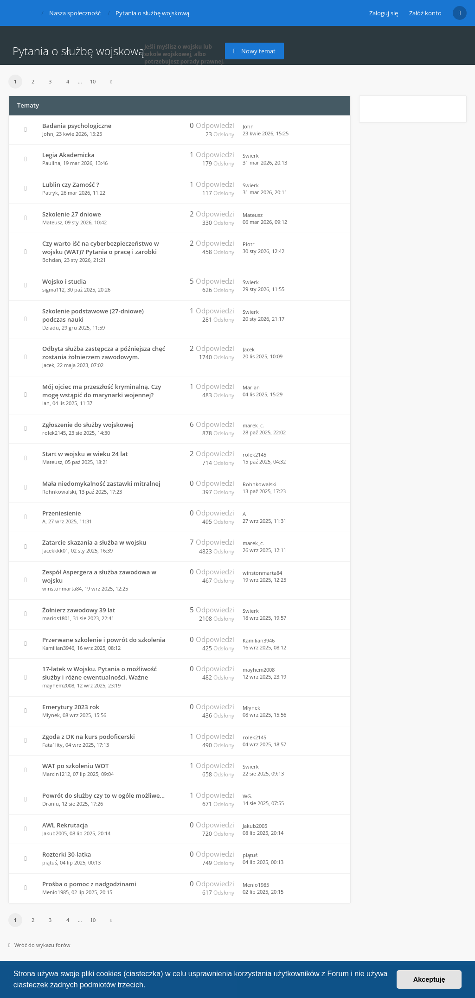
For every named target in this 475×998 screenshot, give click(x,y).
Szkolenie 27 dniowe (71, 214)
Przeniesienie (61, 513)
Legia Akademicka (68, 155)
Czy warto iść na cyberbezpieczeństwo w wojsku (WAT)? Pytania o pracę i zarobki (100, 247)
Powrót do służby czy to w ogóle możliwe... (103, 795)
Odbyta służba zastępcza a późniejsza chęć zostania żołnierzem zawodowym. (103, 352)
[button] (149, 986)
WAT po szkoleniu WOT (75, 766)
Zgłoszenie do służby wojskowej (88, 424)
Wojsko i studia (64, 281)
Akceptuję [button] (429, 979)
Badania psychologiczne (76, 125)
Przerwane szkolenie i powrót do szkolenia (103, 640)
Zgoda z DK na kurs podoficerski (88, 736)
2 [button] (33, 81)
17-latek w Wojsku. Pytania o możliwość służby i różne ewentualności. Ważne (99, 673)
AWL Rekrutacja (65, 825)
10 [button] (93, 81)
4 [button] (67, 81)
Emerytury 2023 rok (70, 707)
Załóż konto (425, 13)
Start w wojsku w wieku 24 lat (85, 454)
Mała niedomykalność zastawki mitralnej (101, 483)
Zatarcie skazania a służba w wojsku (94, 542)
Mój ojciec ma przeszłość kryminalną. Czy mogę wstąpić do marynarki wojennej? (101, 390)
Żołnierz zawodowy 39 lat (78, 610)
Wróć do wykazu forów (39, 944)
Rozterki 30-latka (66, 854)
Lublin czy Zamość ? (70, 184)
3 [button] (50, 81)
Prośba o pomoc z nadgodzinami (89, 884)
